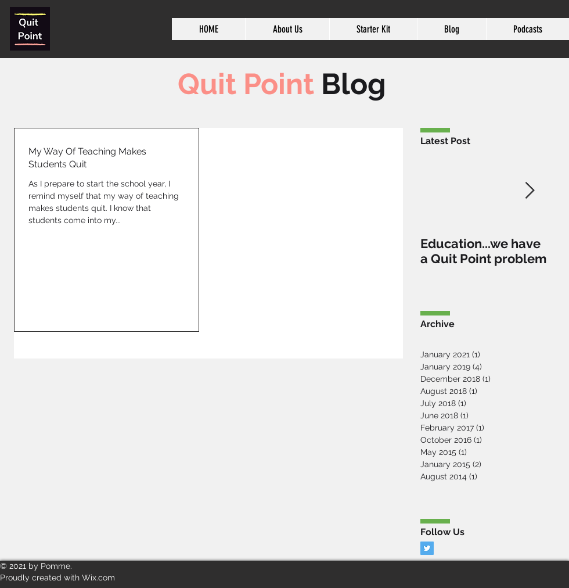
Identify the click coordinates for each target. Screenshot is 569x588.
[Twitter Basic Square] (427, 548)
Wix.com (98, 577)
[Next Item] (529, 191)
